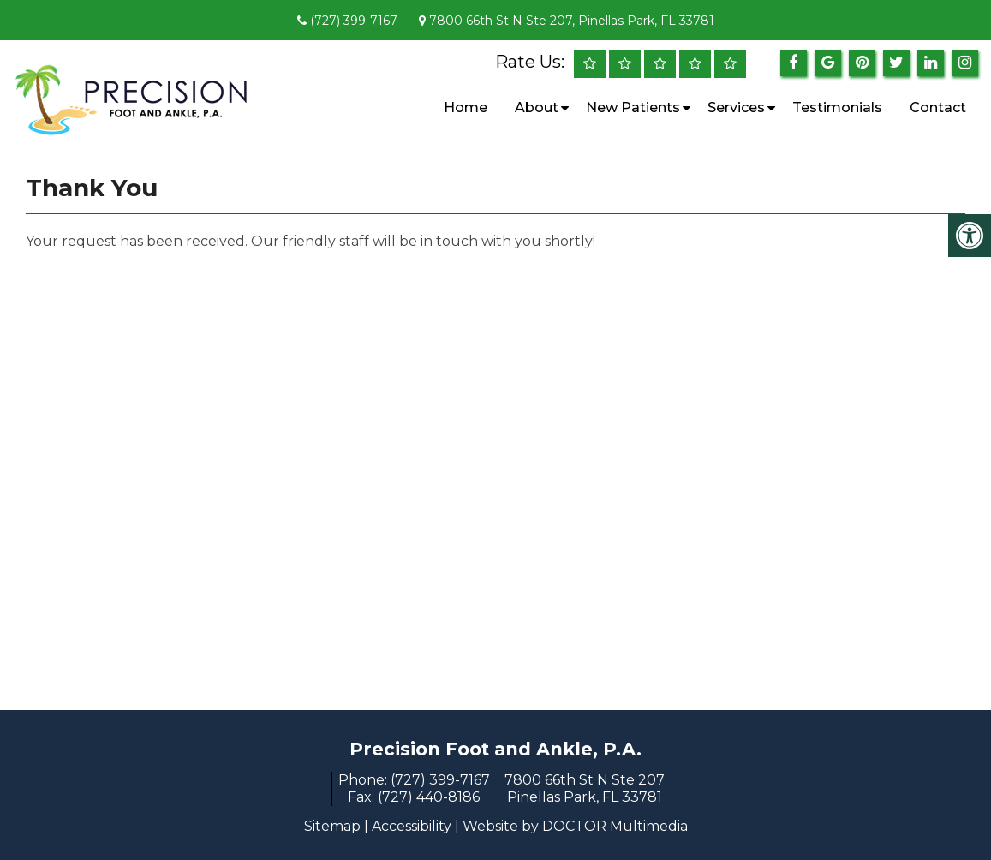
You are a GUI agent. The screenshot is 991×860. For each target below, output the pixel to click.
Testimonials (837, 107)
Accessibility (411, 826)
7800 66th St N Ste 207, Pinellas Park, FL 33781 (570, 20)
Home (465, 107)
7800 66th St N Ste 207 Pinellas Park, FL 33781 (584, 788)
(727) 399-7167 (353, 20)
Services (736, 107)
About (536, 107)
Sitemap (332, 826)
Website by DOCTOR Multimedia (575, 826)
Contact (938, 107)
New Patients (633, 107)
